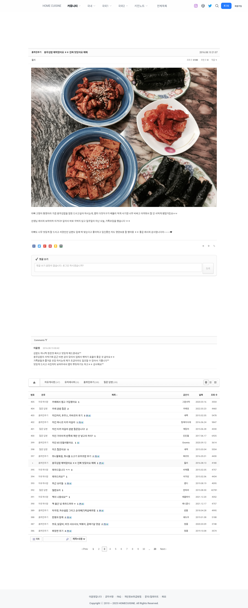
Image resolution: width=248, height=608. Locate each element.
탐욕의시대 (186, 422)
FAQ (119, 596)
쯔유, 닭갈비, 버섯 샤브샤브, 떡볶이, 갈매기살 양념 (76, 524)
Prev (85, 549)
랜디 (186, 483)
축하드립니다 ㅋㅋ (61, 470)
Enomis (186, 442)
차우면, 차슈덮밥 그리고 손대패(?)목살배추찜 (74, 510)
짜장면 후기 (58, 531)
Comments (40, 340)
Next (163, 549)
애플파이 (186, 497)
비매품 (186, 470)
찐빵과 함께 (58, 517)
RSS (164, 596)
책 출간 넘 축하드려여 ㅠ (64, 503)
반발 (186, 510)
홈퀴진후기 (36, 52)
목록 (35, 539)
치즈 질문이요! (59, 449)
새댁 (186, 449)
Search (67, 539)
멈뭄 (186, 524)
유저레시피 (72, 382)
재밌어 (186, 429)
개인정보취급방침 (132, 596)
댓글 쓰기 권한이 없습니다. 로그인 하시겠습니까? (60, 265)
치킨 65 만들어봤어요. (63, 442)
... (149, 549)
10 (144, 549)
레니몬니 (186, 503)
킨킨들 (186, 436)
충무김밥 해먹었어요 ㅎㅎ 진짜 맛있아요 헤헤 (66, 52)
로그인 (226, 6)
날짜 (201, 395)
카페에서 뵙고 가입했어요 (64, 402)
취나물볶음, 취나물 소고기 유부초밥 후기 (72, 456)
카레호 (186, 408)
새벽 (186, 415)
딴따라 (186, 490)
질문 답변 (111, 382)
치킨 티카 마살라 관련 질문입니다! (69, 429)
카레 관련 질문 (59, 408)
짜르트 (186, 456)
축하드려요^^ (58, 476)
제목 (114, 395)
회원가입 (238, 6)
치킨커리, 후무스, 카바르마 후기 (67, 415)
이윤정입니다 (95, 596)
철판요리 (56, 490)
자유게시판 (52, 382)
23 (155, 549)
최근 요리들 (58, 483)
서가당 (186, 476)
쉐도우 (186, 517)
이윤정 (37, 348)
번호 (32, 395)
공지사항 (109, 596)
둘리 (33, 60)
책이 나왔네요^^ (60, 497)
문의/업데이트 (151, 596)
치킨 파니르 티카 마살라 (64, 422)
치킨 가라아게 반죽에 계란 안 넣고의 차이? (73, 436)
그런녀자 (186, 402)
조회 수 (214, 395)
